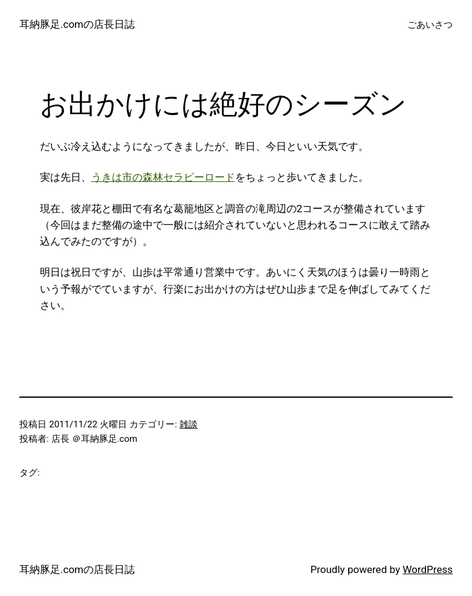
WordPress (427, 569)
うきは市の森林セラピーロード (163, 177)
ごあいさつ (430, 24)
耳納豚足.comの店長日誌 (77, 24)
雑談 (188, 424)
